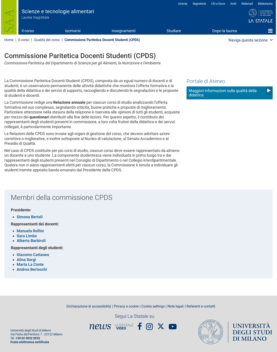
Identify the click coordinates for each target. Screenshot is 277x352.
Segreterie (199, 3)
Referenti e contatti (201, 306)
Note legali (175, 306)
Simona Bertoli (30, 217)
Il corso (28, 31)
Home (270, 30)
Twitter (161, 324)
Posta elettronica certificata (29, 342)
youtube (173, 324)
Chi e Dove (218, 3)
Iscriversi (73, 31)
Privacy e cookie (126, 306)
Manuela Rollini (30, 231)
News (100, 326)
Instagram (149, 324)
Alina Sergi (26, 259)
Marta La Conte (30, 264)
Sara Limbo (27, 236)
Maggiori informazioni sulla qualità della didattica (223, 92)
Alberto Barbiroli (31, 240)
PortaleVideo (124, 326)
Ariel (233, 3)
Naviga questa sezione (248, 40)
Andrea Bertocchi (32, 269)
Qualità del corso (47, 40)
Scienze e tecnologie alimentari (58, 11)
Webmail (247, 3)
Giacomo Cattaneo (33, 254)
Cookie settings (153, 306)
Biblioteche (265, 3)
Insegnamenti (123, 31)
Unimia (182, 3)
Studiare (174, 31)
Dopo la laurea (224, 31)
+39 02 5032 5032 (28, 338)
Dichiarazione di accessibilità (88, 306)
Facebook (139, 324)
